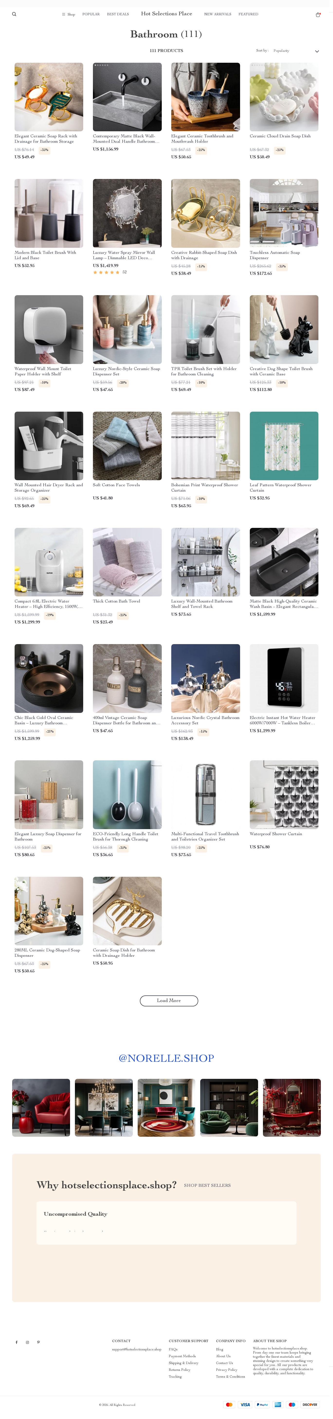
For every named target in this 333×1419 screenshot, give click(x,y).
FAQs (173, 1354)
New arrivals (217, 14)
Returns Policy (179, 1375)
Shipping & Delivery (183, 1368)
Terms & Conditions (230, 1382)
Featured (248, 14)
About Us (223, 1361)
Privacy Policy (226, 1375)
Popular (91, 14)
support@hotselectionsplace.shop (137, 1354)
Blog (219, 1354)
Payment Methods (182, 1361)
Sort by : (262, 56)
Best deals (118, 14)
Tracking (175, 1382)
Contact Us (224, 1368)
